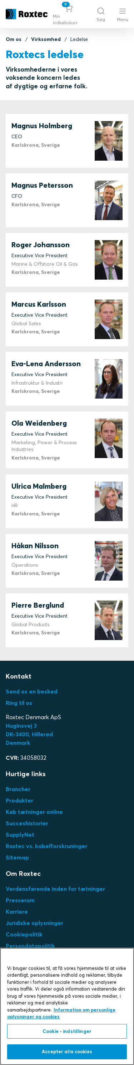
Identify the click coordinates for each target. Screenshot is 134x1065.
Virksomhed (46, 39)
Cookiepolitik (24, 934)
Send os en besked (32, 691)
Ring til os (19, 702)
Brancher (18, 789)
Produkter (19, 800)
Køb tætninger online (34, 811)
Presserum (20, 900)
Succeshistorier (27, 823)
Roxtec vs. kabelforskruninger (46, 846)
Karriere (17, 911)
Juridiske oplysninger (34, 922)
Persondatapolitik (30, 945)
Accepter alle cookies (67, 1051)
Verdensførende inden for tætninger (55, 888)
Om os (13, 39)
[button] (69, 14)
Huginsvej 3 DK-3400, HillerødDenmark (29, 734)
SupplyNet (20, 834)
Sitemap (17, 857)
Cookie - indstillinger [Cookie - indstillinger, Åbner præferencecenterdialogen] (67, 1031)
